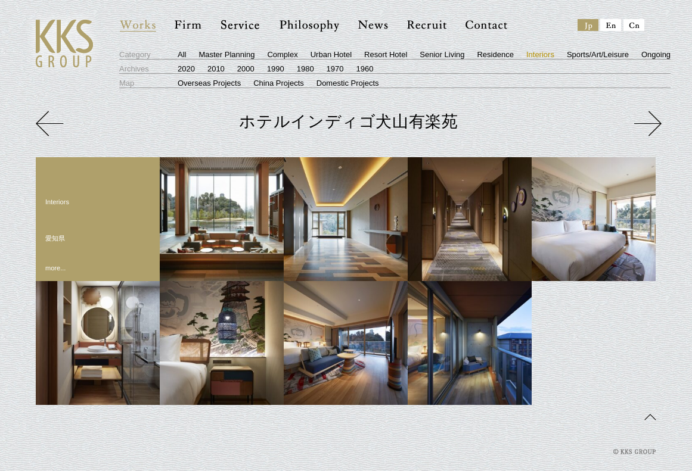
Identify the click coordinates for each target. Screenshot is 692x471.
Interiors (540, 54)
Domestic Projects (347, 83)
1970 (335, 68)
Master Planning (226, 54)
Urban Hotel (331, 54)
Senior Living (442, 54)
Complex (282, 54)
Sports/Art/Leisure (598, 54)
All (182, 54)
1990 (275, 68)
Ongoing (656, 54)
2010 (216, 68)
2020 (186, 68)
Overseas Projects (209, 83)
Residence (495, 54)
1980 (305, 68)
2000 (246, 68)
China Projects (278, 83)
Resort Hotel (385, 54)
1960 (365, 68)
